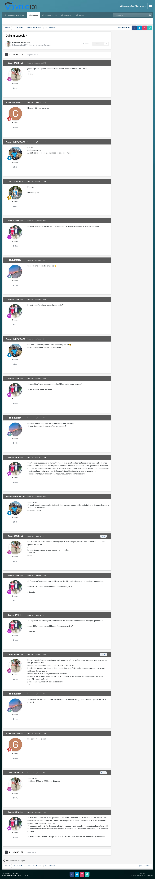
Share (86, 44)
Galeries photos (51, 15)
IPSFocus (15, 873)
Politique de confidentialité (11, 875)
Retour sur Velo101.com (16, 15)
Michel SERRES (15, 260)
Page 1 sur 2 (32, 55)
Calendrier (67, 15)
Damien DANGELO (15, 221)
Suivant (16, 55)
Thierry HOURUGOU (15, 181)
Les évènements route (42, 45)
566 (15, 246)
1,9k (15, 88)
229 (15, 128)
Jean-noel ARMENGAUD (15, 142)
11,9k (15, 285)
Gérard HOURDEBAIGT (15, 102)
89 (15, 206)
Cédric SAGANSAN (22, 42)
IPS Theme (5, 873)
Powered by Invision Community (142, 875)
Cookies (25, 875)
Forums (35, 15)
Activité (81, 15)
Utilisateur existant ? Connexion (133, 6)
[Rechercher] (125, 15)
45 (15, 167)
